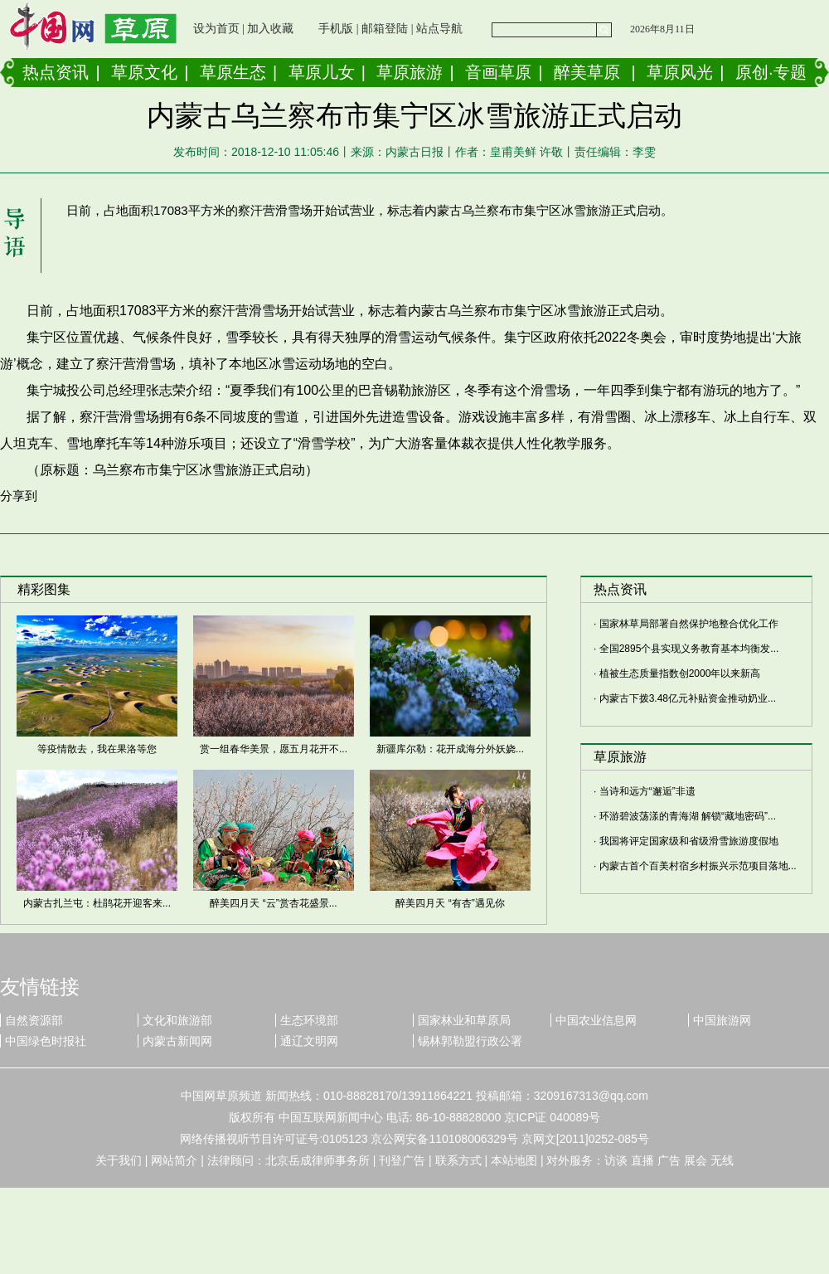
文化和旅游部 (177, 1020)
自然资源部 (34, 1020)
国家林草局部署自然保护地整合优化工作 (688, 624)
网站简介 (174, 1160)
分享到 (18, 496)
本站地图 (514, 1160)
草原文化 (144, 72)
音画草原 (498, 72)
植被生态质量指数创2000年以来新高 (680, 673)
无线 (722, 1160)
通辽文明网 (309, 1041)
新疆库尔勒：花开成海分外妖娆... (450, 749)
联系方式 (458, 1160)
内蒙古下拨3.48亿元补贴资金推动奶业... (687, 698)
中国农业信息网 (596, 1020)
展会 (695, 1160)
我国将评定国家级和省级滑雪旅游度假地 (688, 841)
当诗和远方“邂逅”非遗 (647, 791)
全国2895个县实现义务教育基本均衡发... (689, 648)
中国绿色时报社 (45, 1041)
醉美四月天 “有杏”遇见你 (449, 903)
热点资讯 (55, 72)
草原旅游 (409, 72)
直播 (642, 1160)
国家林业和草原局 (464, 1020)
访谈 (616, 1160)
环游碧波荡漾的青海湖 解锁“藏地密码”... (687, 816)
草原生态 (233, 72)
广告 (669, 1160)
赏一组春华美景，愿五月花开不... (273, 749)
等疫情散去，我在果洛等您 (97, 749)
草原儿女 (321, 72)
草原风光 (680, 72)
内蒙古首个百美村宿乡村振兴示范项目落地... (698, 866)
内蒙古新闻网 (177, 1041)
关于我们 (118, 1160)
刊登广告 (402, 1160)
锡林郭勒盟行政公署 (470, 1041)
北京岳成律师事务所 (317, 1160)
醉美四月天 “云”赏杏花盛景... (273, 903)
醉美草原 (587, 72)
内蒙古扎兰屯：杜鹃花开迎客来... (97, 903)
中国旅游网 (722, 1020)
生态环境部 (309, 1020)
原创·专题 (771, 72)
